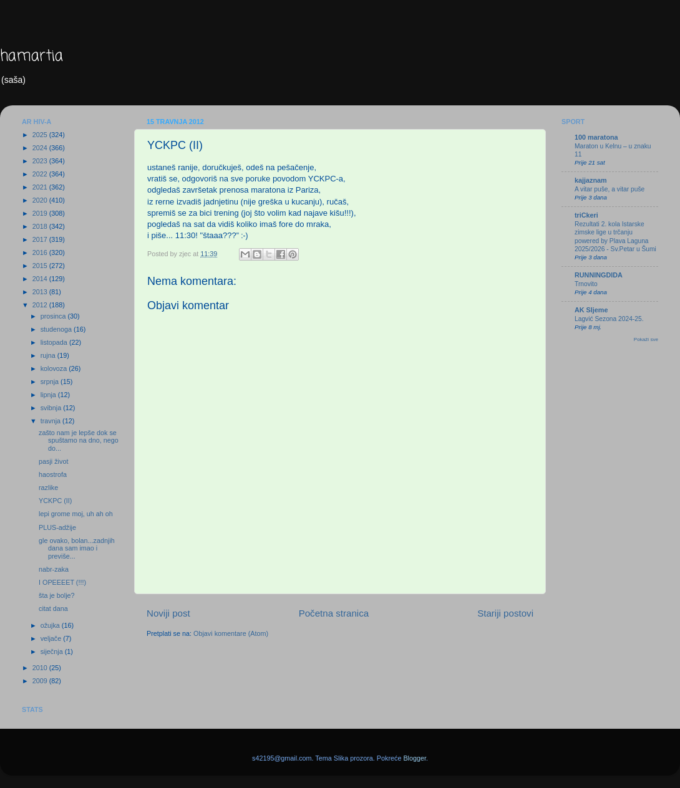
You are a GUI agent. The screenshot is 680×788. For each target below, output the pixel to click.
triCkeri (586, 215)
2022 (40, 174)
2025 (40, 134)
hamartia (31, 56)
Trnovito (586, 284)
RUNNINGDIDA (599, 275)
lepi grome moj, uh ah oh (76, 513)
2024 (40, 147)
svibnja (52, 407)
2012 (40, 305)
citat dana (53, 608)
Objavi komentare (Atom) (230, 633)
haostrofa (53, 474)
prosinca (54, 316)
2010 (40, 667)
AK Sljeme (591, 310)
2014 (40, 278)
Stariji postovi (505, 613)
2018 (40, 226)
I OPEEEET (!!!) (62, 582)
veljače (52, 638)
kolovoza (55, 368)
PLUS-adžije (57, 527)
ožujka (51, 625)
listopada (55, 342)
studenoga (57, 329)
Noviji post (168, 613)
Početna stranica (334, 613)
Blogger (414, 758)
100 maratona (596, 137)
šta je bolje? (57, 595)
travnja (51, 421)
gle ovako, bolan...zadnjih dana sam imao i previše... (77, 548)
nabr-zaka (54, 569)
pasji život (53, 461)
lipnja (49, 394)
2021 (40, 187)
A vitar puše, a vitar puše (609, 189)
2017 (40, 239)
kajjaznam (591, 180)
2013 (40, 292)
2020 (40, 200)
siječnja (53, 651)
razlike (48, 487)
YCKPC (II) (55, 500)
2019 (40, 213)
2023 (40, 161)
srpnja (51, 381)
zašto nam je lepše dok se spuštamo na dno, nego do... (79, 441)
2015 (40, 265)
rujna (49, 355)
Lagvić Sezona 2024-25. (609, 318)
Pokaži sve (646, 339)
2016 (40, 252)
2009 (40, 681)
